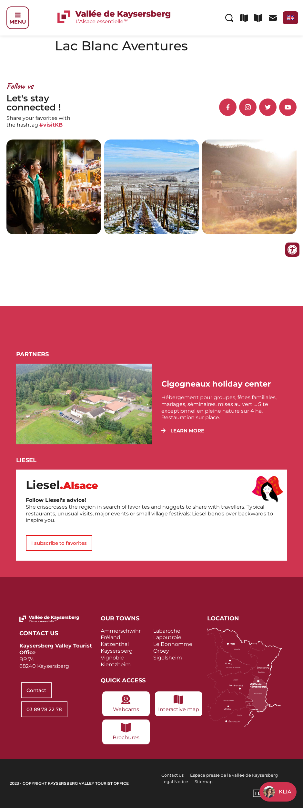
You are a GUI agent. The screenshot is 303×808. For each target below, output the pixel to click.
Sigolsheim (167, 658)
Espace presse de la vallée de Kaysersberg (234, 775)
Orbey (161, 651)
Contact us (172, 775)
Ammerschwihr (121, 631)
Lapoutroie (167, 637)
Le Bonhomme (172, 644)
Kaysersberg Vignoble (117, 654)
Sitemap (204, 781)
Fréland (110, 637)
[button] (182, 430)
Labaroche (166, 631)
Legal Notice (174, 781)
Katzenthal (115, 644)
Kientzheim (116, 664)
